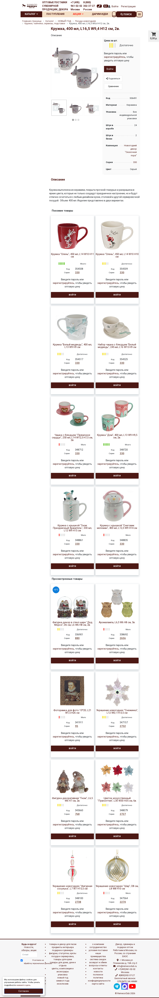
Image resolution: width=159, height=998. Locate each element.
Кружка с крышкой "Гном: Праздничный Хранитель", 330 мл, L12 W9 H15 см (72, 528)
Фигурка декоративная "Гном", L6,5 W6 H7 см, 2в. (72, 799)
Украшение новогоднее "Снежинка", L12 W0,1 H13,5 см (117, 711)
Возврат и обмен (98, 962)
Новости (98, 971)
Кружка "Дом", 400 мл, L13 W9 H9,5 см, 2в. (117, 436)
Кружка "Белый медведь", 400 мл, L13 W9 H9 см (72, 345)
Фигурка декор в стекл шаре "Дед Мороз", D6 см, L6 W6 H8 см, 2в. (72, 623)
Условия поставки (98, 950)
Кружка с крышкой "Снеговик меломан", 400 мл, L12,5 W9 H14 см (117, 526)
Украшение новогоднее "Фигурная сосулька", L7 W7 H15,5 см (72, 887)
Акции (78, 14)
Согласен (23, 991)
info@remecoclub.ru (127, 966)
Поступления (55, 14)
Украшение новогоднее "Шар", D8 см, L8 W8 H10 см (117, 887)
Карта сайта (98, 983)
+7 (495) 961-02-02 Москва (76, 6)
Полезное (98, 974)
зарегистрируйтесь (114, 57)
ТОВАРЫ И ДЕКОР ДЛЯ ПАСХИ (62, 944)
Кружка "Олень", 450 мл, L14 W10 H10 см (117, 255)
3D (139, 14)
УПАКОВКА (62, 974)
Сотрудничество (98, 947)
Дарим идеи (100, 14)
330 (135, 162)
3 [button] (78, 120)
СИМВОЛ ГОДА (62, 980)
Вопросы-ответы (98, 965)
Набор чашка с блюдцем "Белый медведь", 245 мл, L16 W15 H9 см (117, 345)
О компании (98, 944)
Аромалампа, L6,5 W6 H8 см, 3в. (117, 622)
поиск (126, 14)
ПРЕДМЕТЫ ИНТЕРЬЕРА (63, 947)
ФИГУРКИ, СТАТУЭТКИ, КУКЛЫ (62, 953)
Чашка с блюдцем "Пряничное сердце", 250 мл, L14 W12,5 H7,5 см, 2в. (72, 437)
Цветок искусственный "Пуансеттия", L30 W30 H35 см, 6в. (117, 799)
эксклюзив (62, 983)
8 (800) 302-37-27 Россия (89, 6)
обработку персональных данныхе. (38, 963)
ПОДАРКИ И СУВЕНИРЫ (62, 950)
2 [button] (76, 120)
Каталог (31, 14)
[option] (75, 68)
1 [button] (73, 120)
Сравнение (113, 86)
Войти (115, 6)
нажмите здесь (23, 985)
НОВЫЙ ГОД (62, 977)
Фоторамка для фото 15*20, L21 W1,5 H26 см (72, 711)
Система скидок (98, 959)
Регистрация (128, 6)
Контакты (98, 968)
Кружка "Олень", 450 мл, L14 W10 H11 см (72, 255)
